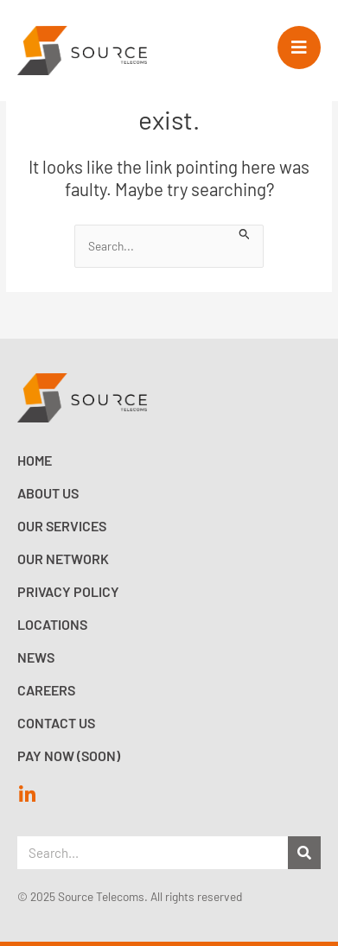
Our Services (61, 525)
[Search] (304, 852)
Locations (52, 624)
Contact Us (56, 722)
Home (34, 460)
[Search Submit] (245, 232)
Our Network (63, 558)
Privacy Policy (68, 591)
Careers (46, 690)
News (35, 657)
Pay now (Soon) (68, 755)
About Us (48, 493)
